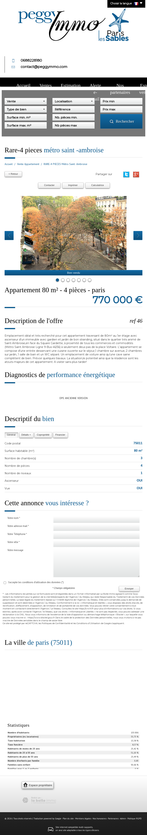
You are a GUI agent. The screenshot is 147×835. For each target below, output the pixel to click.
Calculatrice (97, 185)
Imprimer (73, 185)
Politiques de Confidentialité (56, 623)
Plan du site (68, 818)
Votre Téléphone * (17, 534)
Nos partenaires (87, 82)
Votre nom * (13, 518)
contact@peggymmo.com (44, 66)
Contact (128, 82)
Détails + (26, 434)
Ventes (32, 82)
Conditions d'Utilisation (88, 623)
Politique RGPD (134, 818)
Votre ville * (13, 542)
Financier (60, 434)
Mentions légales (83, 818)
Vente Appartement (28, 164)
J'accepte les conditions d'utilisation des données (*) (36, 582)
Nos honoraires (99, 818)
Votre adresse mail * (18, 526)
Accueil (19, 82)
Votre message (15, 550)
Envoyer (129, 588)
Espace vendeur (109, 82)
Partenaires (113, 818)
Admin (123, 818)
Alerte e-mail (66, 82)
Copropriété (43, 434)
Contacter (49, 185)
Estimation (47, 82)
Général (11, 434)
